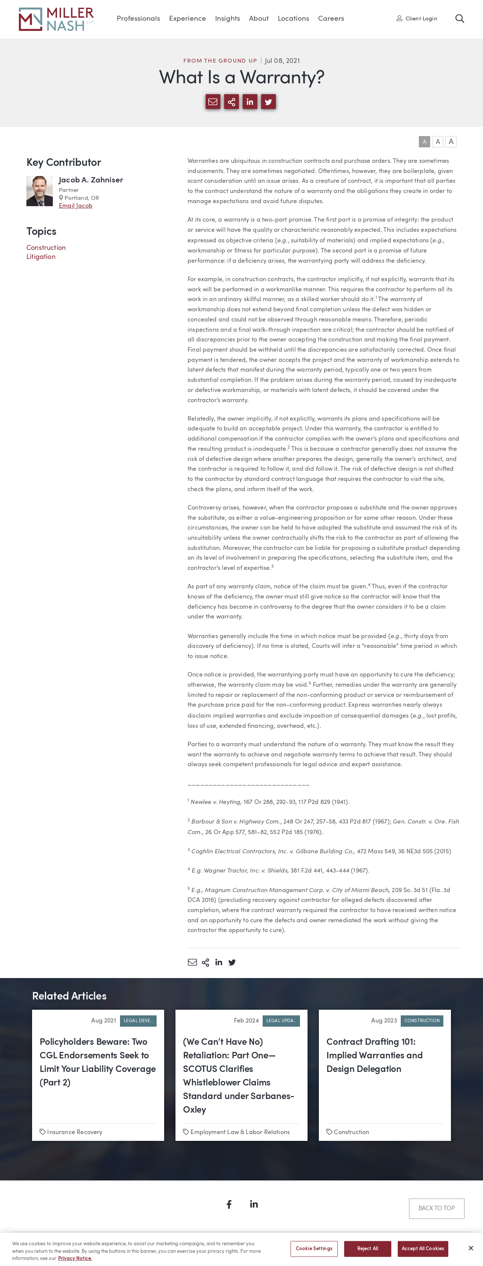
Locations (293, 19)
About (259, 19)
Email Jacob (75, 206)
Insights (227, 19)
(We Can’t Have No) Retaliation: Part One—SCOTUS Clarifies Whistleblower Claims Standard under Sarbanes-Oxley (238, 1076)
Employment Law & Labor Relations (240, 1133)
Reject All (367, 1252)
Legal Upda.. (281, 1021)
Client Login (417, 18)
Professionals (138, 19)
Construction (46, 248)
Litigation (40, 257)
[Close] (471, 1251)
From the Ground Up (220, 61)
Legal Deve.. (138, 1021)
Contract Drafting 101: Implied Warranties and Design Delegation (374, 1056)
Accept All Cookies (423, 1252)
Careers (331, 19)
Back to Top (436, 1209)
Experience (187, 19)
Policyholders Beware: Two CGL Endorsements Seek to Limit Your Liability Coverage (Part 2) (98, 1063)
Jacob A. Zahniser (91, 180)
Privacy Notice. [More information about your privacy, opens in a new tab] (75, 1262)
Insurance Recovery (74, 1133)
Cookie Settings (314, 1252)
